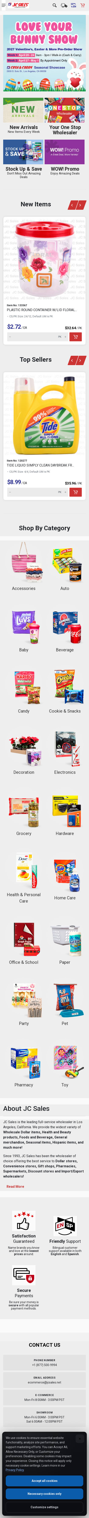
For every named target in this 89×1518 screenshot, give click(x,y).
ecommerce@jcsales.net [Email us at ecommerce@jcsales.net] (44, 1382)
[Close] (80, 1438)
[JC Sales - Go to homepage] (18, 5)
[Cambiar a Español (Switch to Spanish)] (73, 5)
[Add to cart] (75, 336)
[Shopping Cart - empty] (82, 5)
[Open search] (54, 5)
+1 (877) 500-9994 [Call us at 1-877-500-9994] (44, 1365)
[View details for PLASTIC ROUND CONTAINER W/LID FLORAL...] (44, 258)
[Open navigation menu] (4, 5)
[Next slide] (81, 205)
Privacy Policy (15, 1470)
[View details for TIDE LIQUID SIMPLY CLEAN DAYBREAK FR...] (44, 414)
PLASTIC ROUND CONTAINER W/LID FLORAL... (42, 310)
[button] (21, 83)
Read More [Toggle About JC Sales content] (15, 1187)
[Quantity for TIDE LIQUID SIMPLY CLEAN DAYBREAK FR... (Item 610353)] (37, 492)
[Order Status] (64, 5)
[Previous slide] (73, 205)
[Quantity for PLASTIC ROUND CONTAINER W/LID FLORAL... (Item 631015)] (37, 336)
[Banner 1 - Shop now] (44, 53)
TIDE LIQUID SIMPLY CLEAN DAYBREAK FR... (40, 465)
